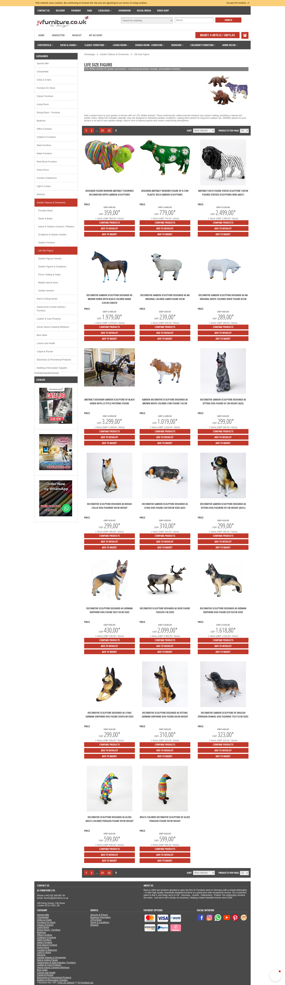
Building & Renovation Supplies (52, 368)
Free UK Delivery (66, 982)
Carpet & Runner (45, 351)
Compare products (109, 222)
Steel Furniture (44, 145)
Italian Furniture (44, 153)
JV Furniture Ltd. (85, 982)
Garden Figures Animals (50, 258)
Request (94, 925)
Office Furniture (44, 129)
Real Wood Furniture (47, 161)
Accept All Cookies (238, 3)
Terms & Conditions (99, 922)
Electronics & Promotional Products (54, 359)
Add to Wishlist (109, 228)
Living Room (43, 104)
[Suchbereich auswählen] (147, 20)
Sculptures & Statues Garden (52, 234)
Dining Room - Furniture (48, 112)
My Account (95, 35)
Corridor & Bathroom (47, 178)
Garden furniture (46, 290)
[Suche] (194, 20)
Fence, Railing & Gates (49, 274)
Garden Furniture (46, 242)
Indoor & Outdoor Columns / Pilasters (56, 226)
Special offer (43, 63)
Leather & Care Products (49, 319)
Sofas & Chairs (44, 80)
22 (109, 130)
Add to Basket (109, 234)
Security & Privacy (99, 915)
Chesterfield (42, 71)
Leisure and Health (46, 343)
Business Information (100, 917)
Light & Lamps (44, 186)
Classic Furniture (45, 96)
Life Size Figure (45, 250)
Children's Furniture (46, 137)
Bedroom (41, 120)
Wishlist (76, 35)
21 (102, 130)
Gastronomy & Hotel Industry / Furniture (51, 309)
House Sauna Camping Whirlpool (53, 327)
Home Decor (43, 170)
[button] (275, 975)
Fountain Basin (45, 210)
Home (41, 35)
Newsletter (58, 35)
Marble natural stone (48, 282)
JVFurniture (96, 920)
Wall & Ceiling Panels (47, 299)
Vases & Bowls (45, 218)
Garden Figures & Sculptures (52, 266)
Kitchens (41, 194)
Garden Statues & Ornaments (51, 202)
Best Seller (42, 335)
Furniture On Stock (46, 88)
